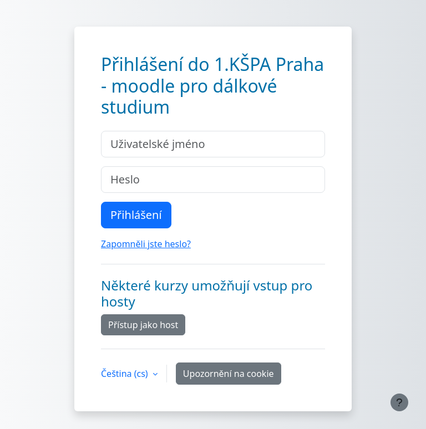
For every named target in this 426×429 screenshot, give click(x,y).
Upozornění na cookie (228, 373)
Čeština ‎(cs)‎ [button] (125, 373)
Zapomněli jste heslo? (146, 244)
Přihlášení (136, 214)
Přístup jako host (143, 325)
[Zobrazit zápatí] (399, 402)
